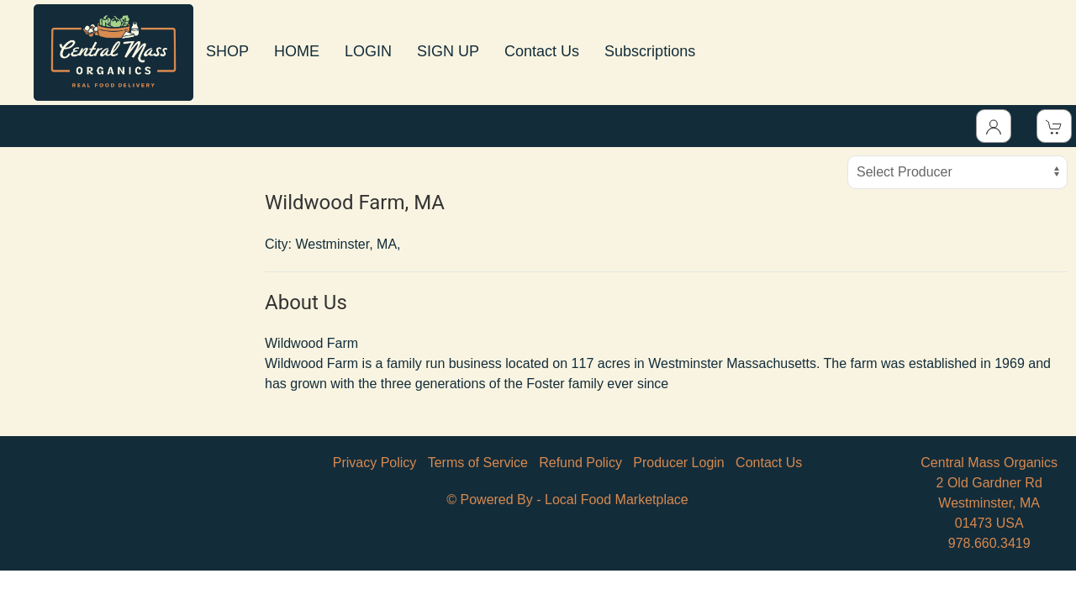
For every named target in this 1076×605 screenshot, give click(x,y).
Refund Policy (580, 462)
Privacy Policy (375, 462)
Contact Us (541, 51)
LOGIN (368, 51)
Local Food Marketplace (616, 499)
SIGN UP (448, 51)
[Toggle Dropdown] (993, 126)
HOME (296, 51)
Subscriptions (649, 51)
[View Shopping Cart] (1054, 126)
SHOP (227, 51)
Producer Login (679, 462)
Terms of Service (478, 462)
